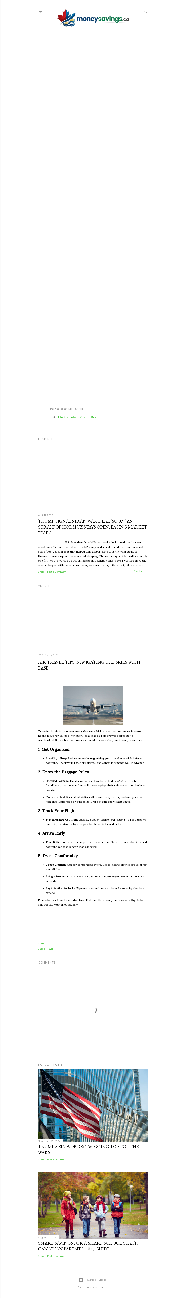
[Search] (145, 10)
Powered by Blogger (93, 1280)
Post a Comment (56, 571)
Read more (140, 571)
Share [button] (41, 571)
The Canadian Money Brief (77, 416)
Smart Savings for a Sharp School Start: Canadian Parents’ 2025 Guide (88, 1246)
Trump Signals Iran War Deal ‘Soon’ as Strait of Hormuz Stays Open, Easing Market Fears (92, 527)
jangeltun (103, 1287)
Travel (49, 948)
